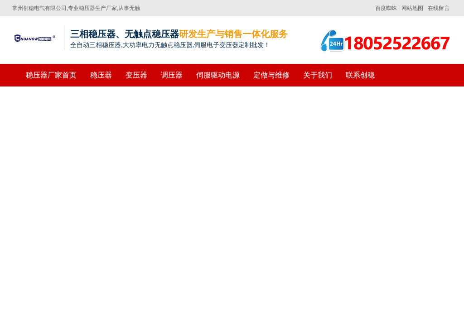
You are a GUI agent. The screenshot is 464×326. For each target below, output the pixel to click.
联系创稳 (360, 75)
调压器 (172, 75)
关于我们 (317, 75)
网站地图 (412, 8)
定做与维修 (271, 75)
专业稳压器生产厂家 (92, 8)
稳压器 (101, 75)
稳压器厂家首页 (51, 75)
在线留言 (439, 8)
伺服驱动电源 (218, 75)
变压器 (136, 75)
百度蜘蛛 (386, 8)
